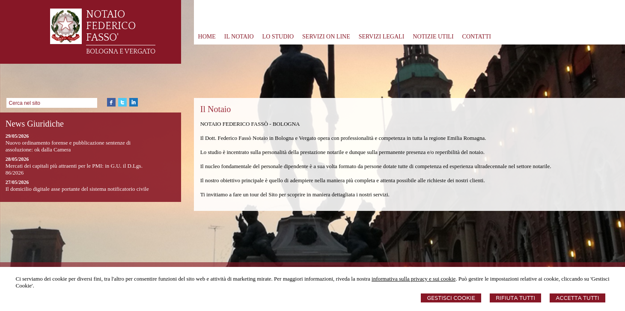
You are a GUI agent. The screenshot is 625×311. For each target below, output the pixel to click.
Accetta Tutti (577, 298)
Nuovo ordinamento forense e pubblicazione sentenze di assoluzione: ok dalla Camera (68, 146)
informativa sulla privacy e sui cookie (413, 278)
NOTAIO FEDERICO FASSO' (111, 26)
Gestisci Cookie (451, 298)
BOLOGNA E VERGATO (120, 51)
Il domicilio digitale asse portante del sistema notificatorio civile (77, 189)
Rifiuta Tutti (515, 298)
